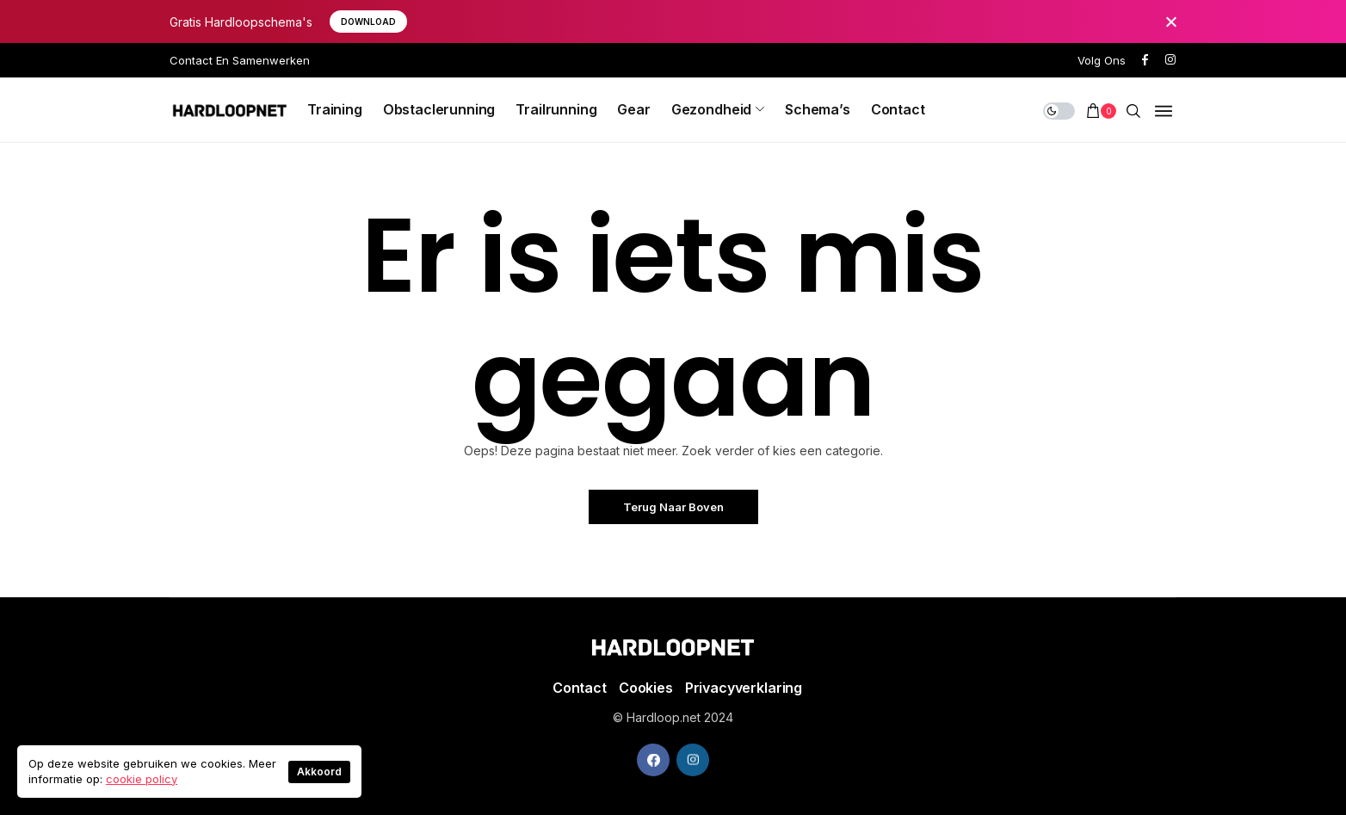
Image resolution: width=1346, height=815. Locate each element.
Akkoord (319, 771)
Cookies (646, 687)
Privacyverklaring (743, 687)
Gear (633, 109)
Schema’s (817, 109)
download (368, 21)
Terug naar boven (673, 507)
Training (334, 109)
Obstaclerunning (439, 109)
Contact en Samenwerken (240, 60)
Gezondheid (711, 109)
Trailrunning (556, 109)
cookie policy (141, 779)
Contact (898, 109)
